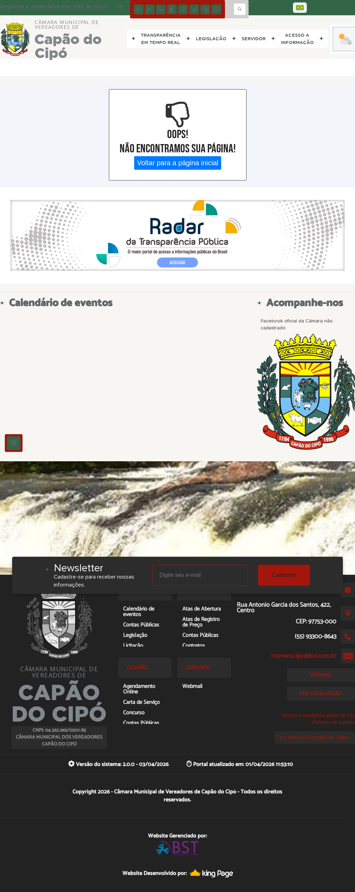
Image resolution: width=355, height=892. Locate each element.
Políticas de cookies (333, 722)
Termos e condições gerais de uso (318, 715)
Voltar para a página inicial (177, 163)
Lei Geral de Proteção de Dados (314, 737)
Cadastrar (284, 575)
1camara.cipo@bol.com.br (303, 656)
